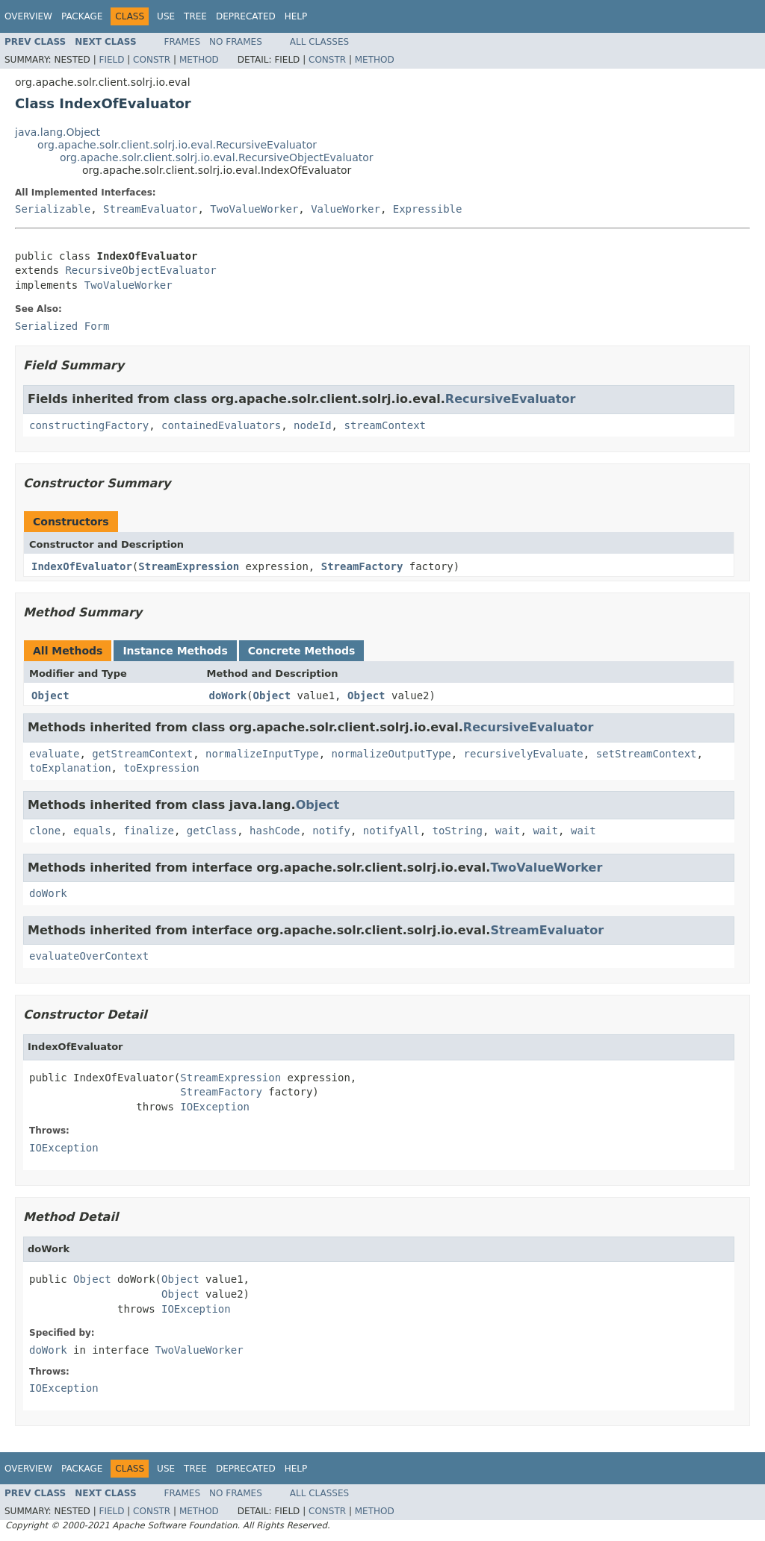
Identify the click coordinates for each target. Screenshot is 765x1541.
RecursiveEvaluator (510, 399)
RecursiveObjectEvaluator (140, 270)
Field (111, 59)
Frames (182, 42)
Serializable (52, 209)
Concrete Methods (302, 651)
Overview (28, 16)
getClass (212, 831)
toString (458, 831)
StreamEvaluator (150, 209)
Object (50, 695)
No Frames (235, 42)
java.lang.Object (57, 132)
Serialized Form (62, 326)
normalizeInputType (262, 754)
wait (508, 831)
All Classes (319, 42)
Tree (195, 16)
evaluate (54, 754)
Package (81, 16)
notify (331, 831)
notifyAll (391, 831)
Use (166, 16)
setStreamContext (646, 754)
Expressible (427, 209)
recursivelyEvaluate (523, 754)
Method (199, 59)
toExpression (161, 768)
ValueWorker (345, 209)
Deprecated (246, 16)
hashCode (275, 831)
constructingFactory (89, 425)
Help (296, 16)
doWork (228, 695)
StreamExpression (188, 566)
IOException (215, 1107)
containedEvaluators (221, 425)
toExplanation (70, 768)
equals (92, 831)
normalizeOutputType (391, 754)
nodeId (313, 425)
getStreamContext (142, 754)
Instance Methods (175, 651)
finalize (148, 831)
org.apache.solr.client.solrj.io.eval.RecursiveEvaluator (177, 145)
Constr (151, 59)
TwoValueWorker (254, 209)
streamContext (385, 425)
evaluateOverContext (89, 956)
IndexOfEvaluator (81, 566)
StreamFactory (362, 566)
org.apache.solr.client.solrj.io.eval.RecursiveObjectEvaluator (217, 157)
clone (45, 831)
